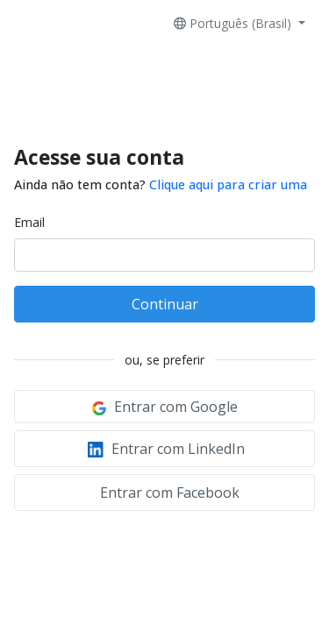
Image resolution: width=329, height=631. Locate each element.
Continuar (165, 304)
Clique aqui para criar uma (228, 184)
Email (29, 222)
